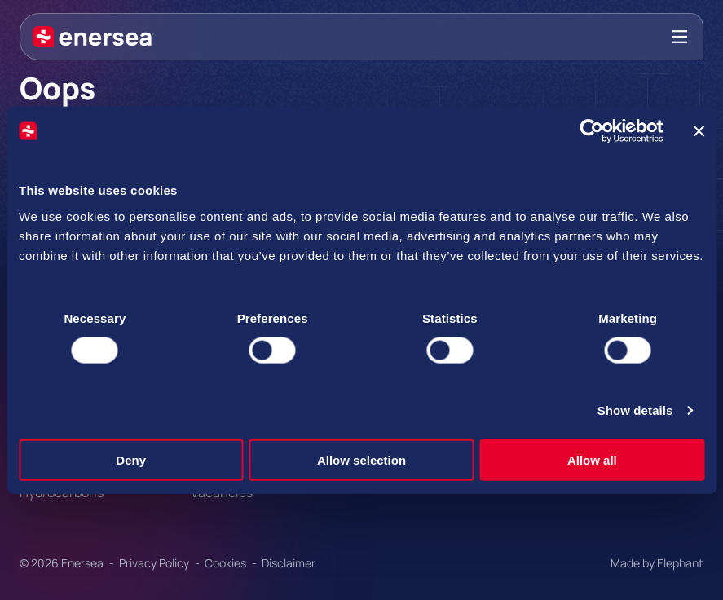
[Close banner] (698, 131)
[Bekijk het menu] (679, 36)
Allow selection (361, 459)
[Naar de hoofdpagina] (93, 36)
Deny (131, 459)
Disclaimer (288, 563)
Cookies (227, 563)
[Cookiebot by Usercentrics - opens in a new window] (591, 131)
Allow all (592, 459)
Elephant (680, 563)
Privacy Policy (155, 563)
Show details (635, 410)
